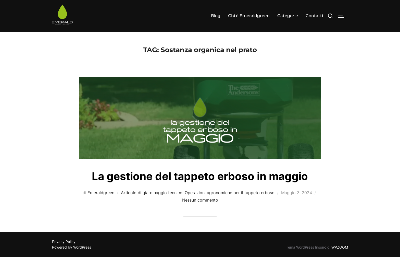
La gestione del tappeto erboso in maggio (200, 176)
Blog (215, 15)
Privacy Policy (64, 241)
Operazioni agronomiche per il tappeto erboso (229, 192)
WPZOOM (339, 247)
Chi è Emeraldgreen (249, 15)
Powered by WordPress (71, 247)
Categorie (287, 15)
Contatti (314, 15)
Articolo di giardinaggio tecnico (151, 192)
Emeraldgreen (101, 192)
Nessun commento (200, 200)
